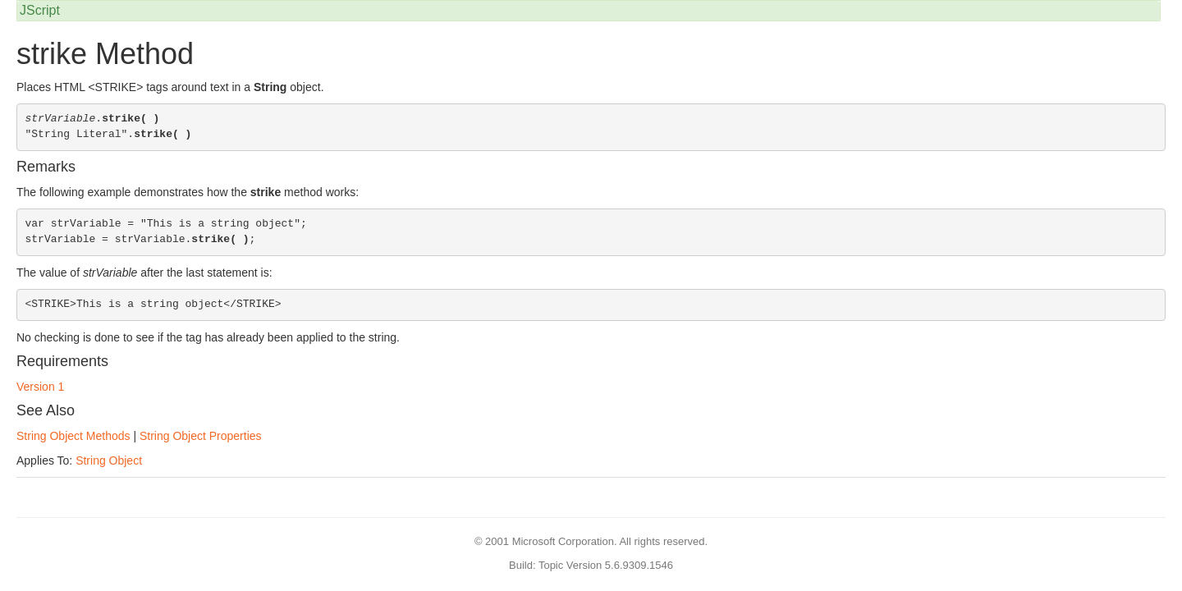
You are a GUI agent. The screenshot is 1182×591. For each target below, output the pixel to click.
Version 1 (40, 386)
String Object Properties (201, 435)
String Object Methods (73, 435)
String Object (109, 460)
